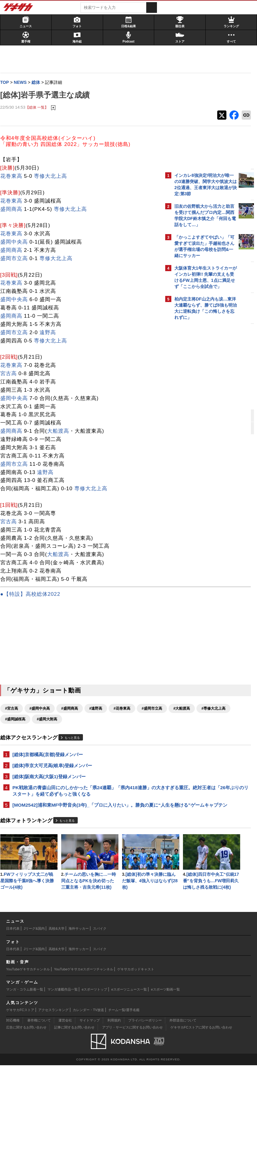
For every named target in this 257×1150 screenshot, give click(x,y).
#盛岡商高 (72, 709)
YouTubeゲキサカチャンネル (28, 1054)
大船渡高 (61, 432)
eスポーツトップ (94, 1074)
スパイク (99, 1013)
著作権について (39, 1105)
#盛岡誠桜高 (113, 720)
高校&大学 (56, 1013)
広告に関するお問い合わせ (26, 1112)
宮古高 (11, 374)
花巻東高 (14, 177)
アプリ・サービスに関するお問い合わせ (132, 1112)
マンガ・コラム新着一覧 (24, 1074)
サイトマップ (90, 1105)
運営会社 (65, 1105)
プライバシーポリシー (145, 1105)
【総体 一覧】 (39, 108)
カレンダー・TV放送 (88, 1094)
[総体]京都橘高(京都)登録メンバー (50, 765)
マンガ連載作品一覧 (62, 1074)
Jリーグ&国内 (34, 1013)
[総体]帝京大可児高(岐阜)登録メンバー (55, 777)
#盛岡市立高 (18, 720)
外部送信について (182, 1105)
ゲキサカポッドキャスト (135, 1054)
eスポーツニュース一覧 (129, 1074)
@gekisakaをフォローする (199, 416)
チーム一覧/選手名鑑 (124, 1094)
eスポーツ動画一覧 (165, 1074)
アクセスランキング (53, 1094)
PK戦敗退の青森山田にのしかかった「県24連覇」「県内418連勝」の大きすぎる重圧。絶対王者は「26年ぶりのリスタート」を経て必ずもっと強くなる (82, 806)
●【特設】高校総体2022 (33, 595)
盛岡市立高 (17, 259)
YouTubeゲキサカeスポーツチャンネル (83, 1054)
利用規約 (114, 1105)
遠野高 (51, 333)
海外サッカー (79, 1013)
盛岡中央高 (17, 242)
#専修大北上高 (80, 720)
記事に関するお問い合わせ (74, 1112)
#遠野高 (98, 709)
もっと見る (75, 749)
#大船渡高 (48, 720)
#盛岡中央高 (42, 709)
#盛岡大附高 (18, 730)
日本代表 (13, 1013)
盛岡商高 (14, 209)
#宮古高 (14, 709)
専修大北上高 (53, 177)
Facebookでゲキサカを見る (200, 428)
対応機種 (13, 1105)
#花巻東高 (125, 709)
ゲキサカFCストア (20, 1094)
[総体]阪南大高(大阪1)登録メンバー (51, 788)
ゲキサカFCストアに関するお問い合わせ (201, 1112)
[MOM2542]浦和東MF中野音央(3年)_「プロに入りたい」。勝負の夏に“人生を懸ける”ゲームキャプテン (81, 828)
